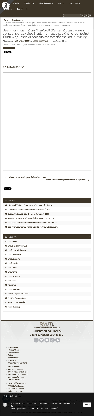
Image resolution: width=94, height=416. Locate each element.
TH (86, 15)
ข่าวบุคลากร (11, 271)
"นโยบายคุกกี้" (53, 408)
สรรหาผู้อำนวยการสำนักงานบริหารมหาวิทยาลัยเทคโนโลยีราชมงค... (31, 222)
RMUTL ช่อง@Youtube (15, 298)
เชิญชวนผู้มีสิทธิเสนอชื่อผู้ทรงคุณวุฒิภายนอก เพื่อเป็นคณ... (29, 205)
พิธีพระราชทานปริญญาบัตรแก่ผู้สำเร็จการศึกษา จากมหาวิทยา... (30, 218)
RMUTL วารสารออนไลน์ (15, 302)
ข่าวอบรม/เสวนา (12, 276)
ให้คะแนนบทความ (9, 48)
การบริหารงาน (30, 3)
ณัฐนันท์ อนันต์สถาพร (40, 41)
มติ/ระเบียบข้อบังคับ (47, 3)
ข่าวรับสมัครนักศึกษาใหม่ (15, 250)
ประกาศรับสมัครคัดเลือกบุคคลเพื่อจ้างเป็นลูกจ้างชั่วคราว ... (28, 209)
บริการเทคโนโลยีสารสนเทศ (17, 383)
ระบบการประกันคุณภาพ (16, 377)
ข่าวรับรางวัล (11, 263)
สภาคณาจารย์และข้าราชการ (17, 363)
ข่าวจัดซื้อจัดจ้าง (13, 254)
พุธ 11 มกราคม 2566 (22, 41)
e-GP (20, 9)
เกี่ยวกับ (17, 3)
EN (27, 9)
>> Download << (13, 66)
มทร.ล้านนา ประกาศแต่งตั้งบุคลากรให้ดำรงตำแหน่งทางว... (25, 177)
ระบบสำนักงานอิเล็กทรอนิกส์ (17, 374)
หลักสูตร (62, 3)
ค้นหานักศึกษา (13, 347)
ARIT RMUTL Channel (16, 388)
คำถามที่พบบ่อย (13, 352)
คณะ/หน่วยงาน (76, 3)
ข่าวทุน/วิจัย (11, 267)
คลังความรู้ (10, 285)
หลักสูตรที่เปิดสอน (14, 350)
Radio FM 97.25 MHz (15, 391)
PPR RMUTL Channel (16, 386)
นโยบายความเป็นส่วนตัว (16, 379)
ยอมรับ (87, 404)
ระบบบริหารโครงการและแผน (17, 372)
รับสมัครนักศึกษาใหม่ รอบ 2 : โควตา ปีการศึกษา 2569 (27, 213)
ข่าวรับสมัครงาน (12, 258)
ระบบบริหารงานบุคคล (15, 369)
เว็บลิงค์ (10, 355)
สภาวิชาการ (12, 360)
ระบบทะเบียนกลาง (14, 366)
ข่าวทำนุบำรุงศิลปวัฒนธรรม (17, 293)
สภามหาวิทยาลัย (13, 358)
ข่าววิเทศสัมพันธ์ (12, 289)
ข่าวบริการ (10, 280)
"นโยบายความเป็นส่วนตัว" (36, 408)
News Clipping (12, 306)
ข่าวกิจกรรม (11, 241)
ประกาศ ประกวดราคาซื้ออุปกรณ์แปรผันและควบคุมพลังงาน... (67, 180)
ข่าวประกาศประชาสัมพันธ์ (16, 245)
